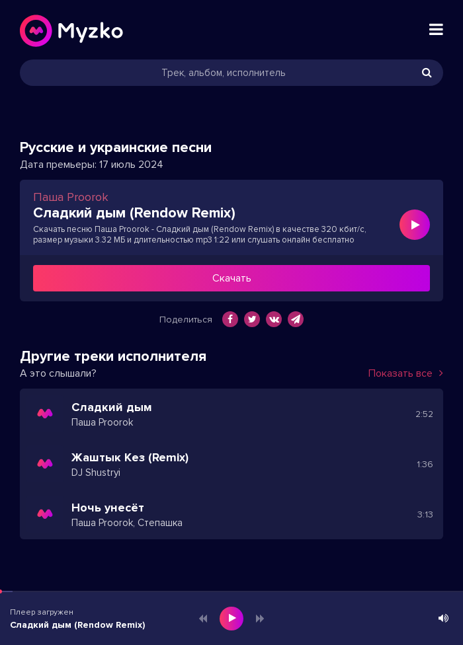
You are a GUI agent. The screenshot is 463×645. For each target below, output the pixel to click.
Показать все (405, 373)
